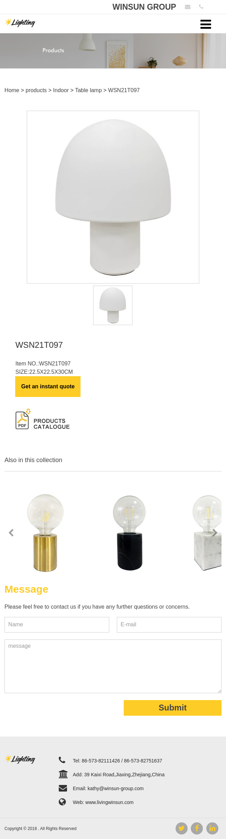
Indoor (61, 90)
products (36, 90)
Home (11, 90)
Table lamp (88, 90)
